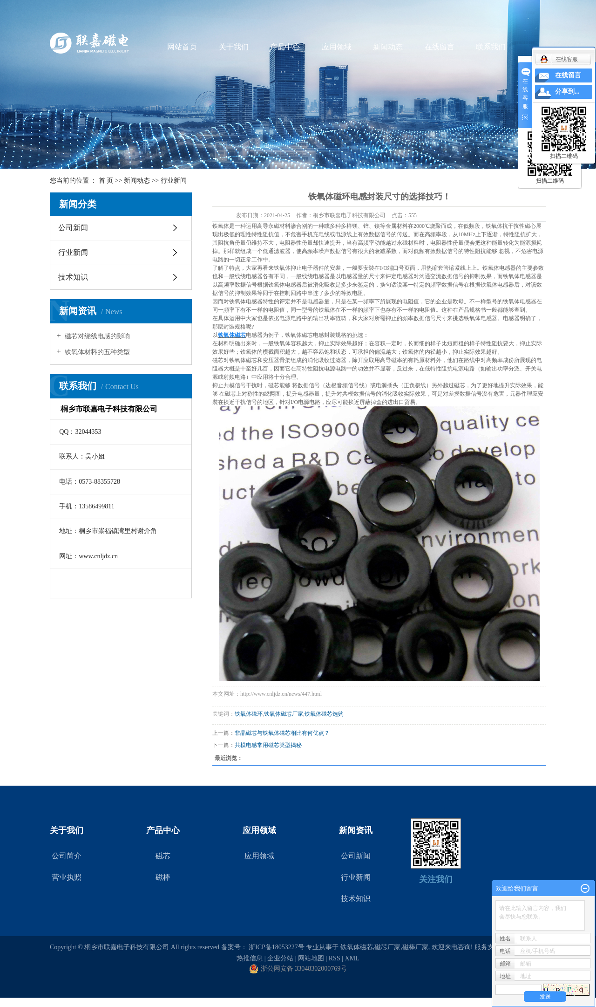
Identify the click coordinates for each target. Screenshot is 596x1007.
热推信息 (250, 958)
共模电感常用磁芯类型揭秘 (268, 745)
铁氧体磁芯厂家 (283, 714)
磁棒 (163, 877)
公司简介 (66, 856)
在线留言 (439, 47)
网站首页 (182, 47)
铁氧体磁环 (249, 714)
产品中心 (285, 47)
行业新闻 (174, 180)
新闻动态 (388, 47)
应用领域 (337, 47)
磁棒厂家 (415, 947)
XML (352, 958)
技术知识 (73, 277)
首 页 (106, 180)
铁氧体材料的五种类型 (96, 352)
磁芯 (163, 856)
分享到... (567, 91)
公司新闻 (73, 228)
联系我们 (491, 47)
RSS (334, 958)
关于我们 (234, 47)
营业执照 (66, 877)
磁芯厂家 (387, 947)
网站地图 (311, 958)
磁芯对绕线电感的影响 (96, 336)
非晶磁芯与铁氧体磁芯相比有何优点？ (282, 733)
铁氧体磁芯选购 (324, 714)
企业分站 (280, 958)
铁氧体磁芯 (356, 947)
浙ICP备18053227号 (277, 947)
